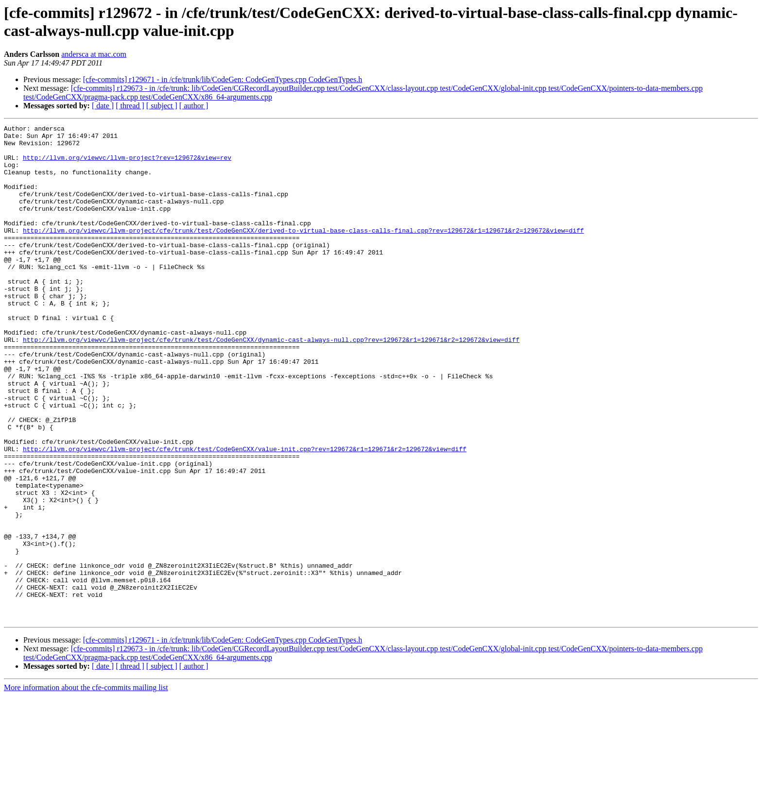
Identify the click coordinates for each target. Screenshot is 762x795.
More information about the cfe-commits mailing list (86, 786)
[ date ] (103, 105)
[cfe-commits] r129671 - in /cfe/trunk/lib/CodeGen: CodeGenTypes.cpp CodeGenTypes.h (223, 79)
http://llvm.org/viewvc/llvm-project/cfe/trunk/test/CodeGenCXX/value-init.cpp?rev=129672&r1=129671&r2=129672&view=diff (245, 514)
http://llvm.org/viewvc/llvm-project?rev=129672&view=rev (127, 164)
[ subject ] (161, 105)
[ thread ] (130, 105)
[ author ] (193, 105)
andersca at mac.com (93, 54)
